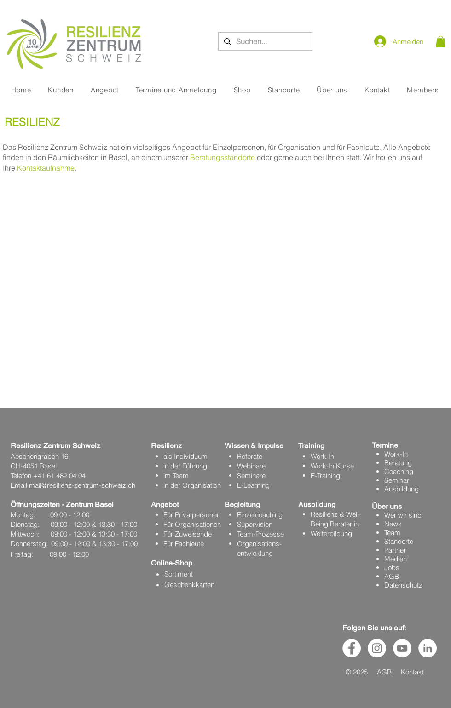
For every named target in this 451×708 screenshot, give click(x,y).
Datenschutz (403, 585)
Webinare (251, 466)
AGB (391, 576)
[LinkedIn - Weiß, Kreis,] (427, 648)
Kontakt (412, 672)
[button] (440, 41)
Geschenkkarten (189, 584)
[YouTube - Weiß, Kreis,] (402, 648)
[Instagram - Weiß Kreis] (377, 648)
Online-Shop (171, 563)
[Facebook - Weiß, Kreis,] (351, 648)
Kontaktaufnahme (46, 167)
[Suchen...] (264, 41)
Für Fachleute (183, 543)
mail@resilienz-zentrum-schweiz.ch (82, 485)
